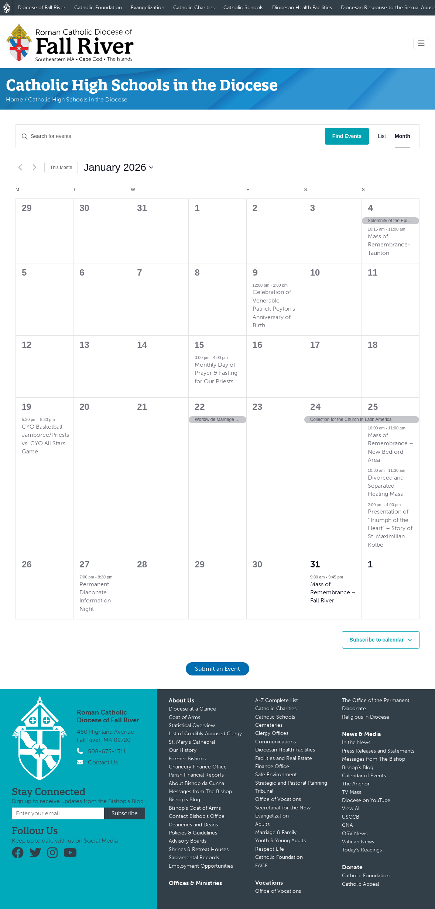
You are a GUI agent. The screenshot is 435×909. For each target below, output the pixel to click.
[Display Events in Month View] (402, 136)
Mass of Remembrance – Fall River (333, 592)
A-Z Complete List (276, 700)
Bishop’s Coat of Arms (195, 808)
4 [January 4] (370, 208)
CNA (347, 825)
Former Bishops (187, 759)
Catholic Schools (243, 7)
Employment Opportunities (201, 866)
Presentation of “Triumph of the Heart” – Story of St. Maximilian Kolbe (390, 528)
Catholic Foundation (98, 7)
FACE (261, 866)
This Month (61, 167)
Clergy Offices (271, 733)
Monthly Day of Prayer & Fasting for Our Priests (216, 373)
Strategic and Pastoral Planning (291, 783)
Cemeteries (268, 725)
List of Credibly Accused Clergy (205, 733)
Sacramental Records (194, 857)
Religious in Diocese (365, 717)
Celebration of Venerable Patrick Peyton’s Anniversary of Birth (274, 308)
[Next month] (34, 167)
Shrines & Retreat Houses (199, 849)
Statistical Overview (192, 725)
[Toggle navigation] (421, 43)
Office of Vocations (278, 799)
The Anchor (356, 784)
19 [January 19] (27, 406)
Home (14, 99)
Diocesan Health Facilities (302, 7)
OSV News (354, 833)
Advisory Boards (187, 841)
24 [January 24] (315, 406)
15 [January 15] (199, 344)
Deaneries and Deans (193, 825)
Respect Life (269, 849)
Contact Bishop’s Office (197, 816)
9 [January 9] (255, 272)
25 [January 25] (373, 406)
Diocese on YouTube (366, 800)
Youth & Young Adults (280, 840)
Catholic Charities (194, 7)
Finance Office (272, 766)
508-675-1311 (107, 751)
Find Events (347, 136)
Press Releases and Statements (378, 751)
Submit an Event (217, 668)
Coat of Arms (184, 717)
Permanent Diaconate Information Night (95, 596)
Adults (262, 824)
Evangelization (147, 7)
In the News (356, 742)
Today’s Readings (362, 850)
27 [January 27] (84, 564)
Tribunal (264, 791)
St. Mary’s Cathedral (192, 742)
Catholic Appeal (360, 884)
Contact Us (103, 762)
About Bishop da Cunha (196, 783)
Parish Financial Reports (196, 775)
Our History (182, 750)
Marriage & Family (276, 832)
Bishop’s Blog (184, 799)
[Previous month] (20, 167)
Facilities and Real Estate (283, 758)
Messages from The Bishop (200, 791)
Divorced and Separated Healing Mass (386, 486)
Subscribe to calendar (377, 640)
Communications (275, 742)
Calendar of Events (364, 776)
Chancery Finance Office (198, 767)
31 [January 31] (315, 564)
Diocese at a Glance (192, 709)
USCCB (350, 817)
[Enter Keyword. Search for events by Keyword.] (170, 136)
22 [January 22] (200, 406)
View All (351, 808)
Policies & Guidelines (193, 833)
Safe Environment (276, 774)
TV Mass (351, 792)
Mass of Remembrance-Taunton (389, 244)
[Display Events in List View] (382, 136)
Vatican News (358, 842)
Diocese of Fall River (41, 7)
